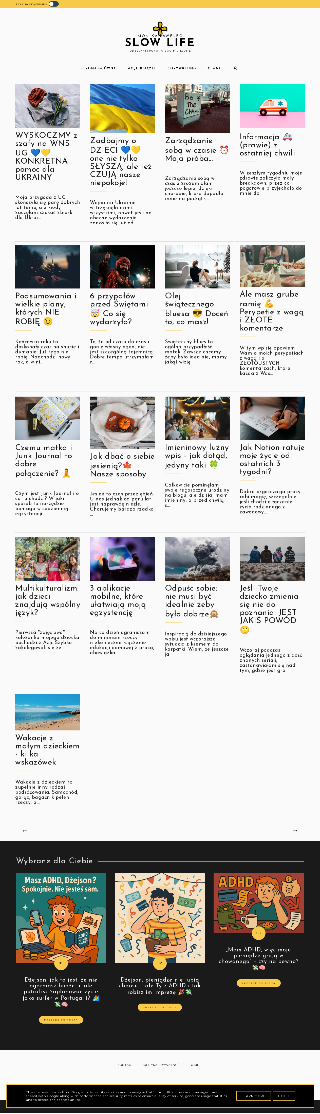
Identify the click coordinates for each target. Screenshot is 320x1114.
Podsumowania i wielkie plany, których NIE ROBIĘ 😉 (45, 328)
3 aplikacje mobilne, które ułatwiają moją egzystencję (118, 619)
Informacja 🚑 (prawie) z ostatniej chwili (267, 145)
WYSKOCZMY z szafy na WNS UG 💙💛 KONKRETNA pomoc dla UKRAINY (46, 157)
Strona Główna (98, 68)
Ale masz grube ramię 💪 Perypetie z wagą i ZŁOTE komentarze (272, 330)
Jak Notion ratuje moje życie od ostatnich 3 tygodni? (272, 478)
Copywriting (181, 68)
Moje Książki (141, 68)
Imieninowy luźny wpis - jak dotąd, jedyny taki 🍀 (197, 475)
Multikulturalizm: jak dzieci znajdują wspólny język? (47, 619)
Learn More (254, 1096)
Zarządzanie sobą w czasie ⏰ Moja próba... (197, 150)
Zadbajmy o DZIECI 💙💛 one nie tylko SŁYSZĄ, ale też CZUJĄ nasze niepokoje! (121, 162)
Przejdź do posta (61, 1020)
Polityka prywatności (162, 1065)
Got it (284, 1096)
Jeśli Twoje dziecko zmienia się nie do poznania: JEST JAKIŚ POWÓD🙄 (269, 628)
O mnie (215, 68)
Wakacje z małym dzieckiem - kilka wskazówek (47, 769)
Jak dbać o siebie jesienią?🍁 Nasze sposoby (122, 484)
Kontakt (125, 1065)
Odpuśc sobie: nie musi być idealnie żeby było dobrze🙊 (192, 620)
